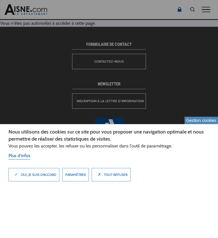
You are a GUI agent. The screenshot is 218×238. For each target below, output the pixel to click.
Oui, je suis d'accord (34, 174)
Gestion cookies (201, 120)
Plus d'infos (19, 155)
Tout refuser (111, 174)
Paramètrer (75, 175)
